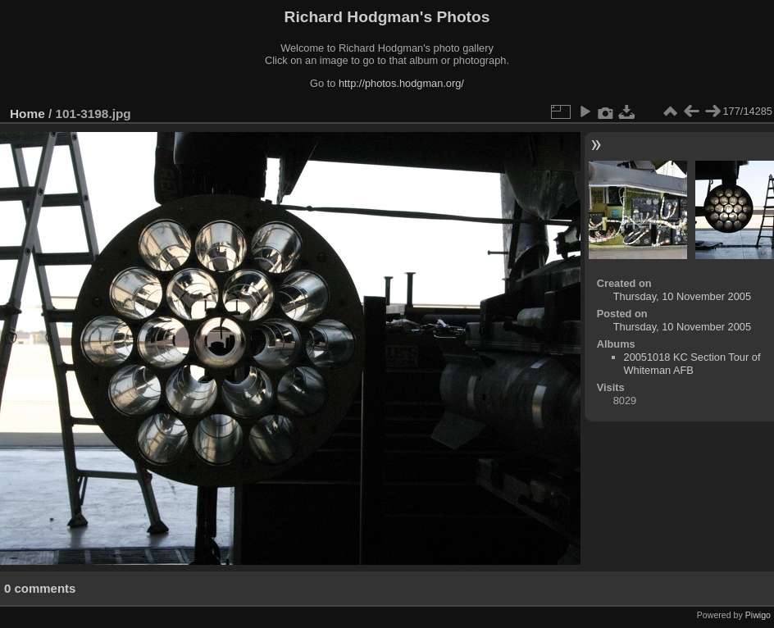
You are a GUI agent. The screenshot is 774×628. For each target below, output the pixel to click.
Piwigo (758, 615)
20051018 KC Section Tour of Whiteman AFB (692, 363)
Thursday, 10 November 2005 (682, 296)
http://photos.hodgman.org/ (401, 83)
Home (27, 114)
